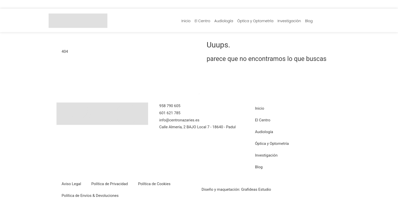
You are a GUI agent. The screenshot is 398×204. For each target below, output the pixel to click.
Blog (309, 20)
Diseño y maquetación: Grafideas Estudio (236, 189)
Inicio (186, 20)
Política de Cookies (154, 184)
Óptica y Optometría (255, 20)
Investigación (289, 20)
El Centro (202, 20)
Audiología (223, 20)
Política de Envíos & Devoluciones (90, 195)
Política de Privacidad (109, 184)
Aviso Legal (71, 184)
